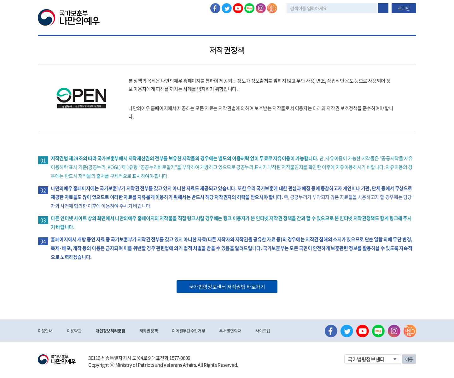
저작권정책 (148, 331)
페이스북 (215, 8)
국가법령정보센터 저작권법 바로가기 (227, 286)
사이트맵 (262, 331)
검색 (383, 8)
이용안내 (45, 331)
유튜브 (238, 8)
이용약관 (74, 331)
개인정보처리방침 (110, 331)
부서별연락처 (230, 331)
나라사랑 (272, 8)
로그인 (112, 3)
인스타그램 (261, 8)
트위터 (227, 8)
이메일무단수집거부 (188, 331)
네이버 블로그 (249, 8)
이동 (409, 359)
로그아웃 (134, 3)
